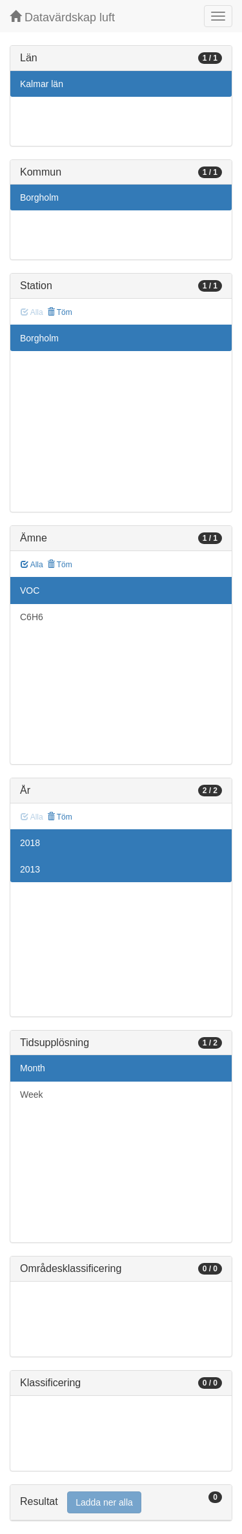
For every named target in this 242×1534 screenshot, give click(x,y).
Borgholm (39, 197)
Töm (59, 312)
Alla (32, 564)
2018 (30, 843)
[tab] (121, 1502)
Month (32, 1068)
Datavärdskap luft (62, 17)
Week (31, 1094)
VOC (29, 590)
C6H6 (31, 617)
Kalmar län (41, 84)
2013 (30, 869)
